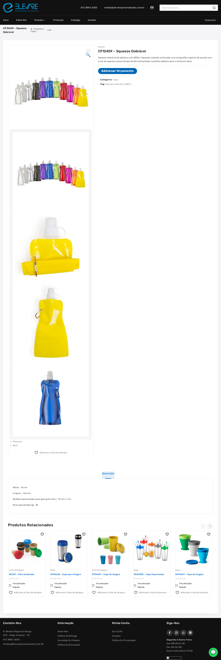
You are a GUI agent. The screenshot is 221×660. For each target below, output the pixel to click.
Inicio (6, 20)
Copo (49, 30)
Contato (92, 20)
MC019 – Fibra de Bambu (22, 574)
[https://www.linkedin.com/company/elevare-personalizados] (190, 633)
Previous (17, 441)
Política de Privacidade (124, 640)
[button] (88, 50)
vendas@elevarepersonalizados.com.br (23, 644)
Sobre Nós (21, 20)
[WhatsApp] (183, 633)
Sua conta (117, 631)
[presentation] (203, 526)
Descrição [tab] (108, 472)
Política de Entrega (67, 636)
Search (215, 7)
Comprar (116, 636)
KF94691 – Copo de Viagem (106, 574)
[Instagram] (176, 633)
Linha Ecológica (16, 570)
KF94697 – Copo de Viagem (190, 574)
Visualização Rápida (19, 585)
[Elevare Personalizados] (20, 8)
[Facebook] (170, 633)
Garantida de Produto (69, 640)
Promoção (58, 20)
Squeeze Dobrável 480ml (118, 84)
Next (15, 445)
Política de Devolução (69, 645)
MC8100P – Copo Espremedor (149, 574)
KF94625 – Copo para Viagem (66, 574)
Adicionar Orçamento (117, 71)
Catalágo (75, 20)
